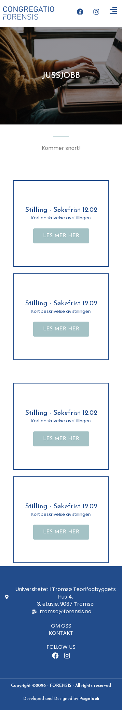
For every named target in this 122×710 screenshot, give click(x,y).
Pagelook (89, 699)
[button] (61, 235)
